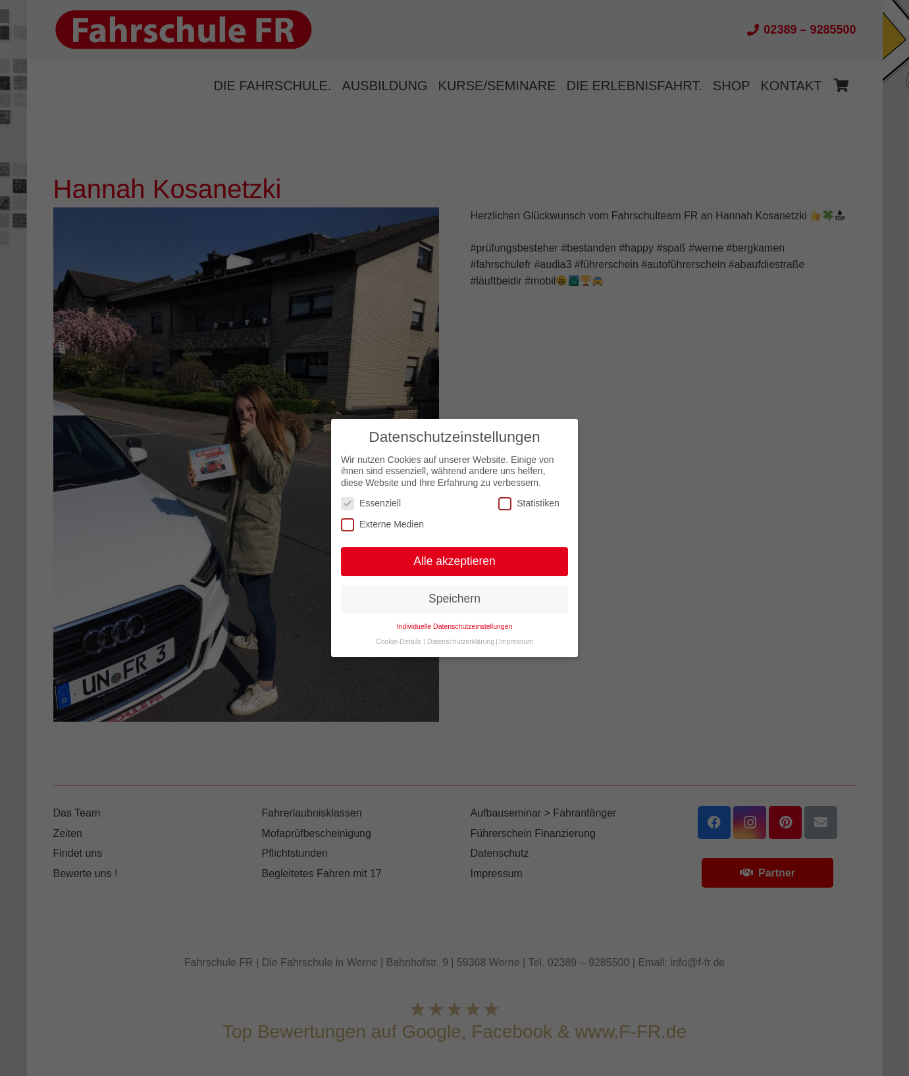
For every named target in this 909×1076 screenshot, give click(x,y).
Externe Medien (382, 524)
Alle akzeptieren (454, 561)
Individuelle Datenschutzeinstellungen (455, 626)
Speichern (454, 598)
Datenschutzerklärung (460, 641)
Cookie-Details (398, 641)
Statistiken (528, 503)
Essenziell (371, 503)
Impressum (516, 641)
